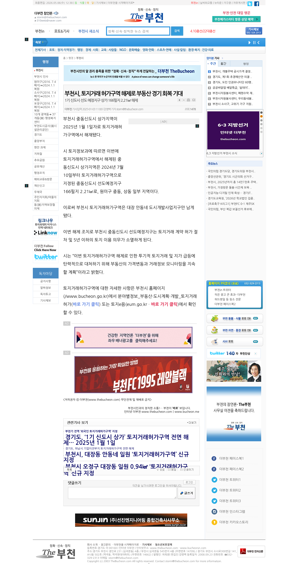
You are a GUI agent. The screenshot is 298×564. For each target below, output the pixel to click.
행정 (80, 49)
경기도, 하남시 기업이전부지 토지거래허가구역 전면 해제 (99, 448)
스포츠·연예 (164, 49)
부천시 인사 (41, 76)
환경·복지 (194, 49)
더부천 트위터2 (230, 490)
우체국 (38, 192)
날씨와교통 (206, 3)
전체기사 (40, 49)
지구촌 (227, 3)
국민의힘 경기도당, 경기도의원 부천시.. (231, 171)
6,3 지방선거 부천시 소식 (222, 153)
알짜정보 (45, 287)
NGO (122, 49)
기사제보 (101, 3)
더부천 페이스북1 (231, 458)
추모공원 (39, 160)
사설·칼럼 (179, 49)
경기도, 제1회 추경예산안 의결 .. (230, 77)
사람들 (112, 49)
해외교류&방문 (43, 179)
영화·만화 (148, 49)
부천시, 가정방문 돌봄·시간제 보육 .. (230, 187)
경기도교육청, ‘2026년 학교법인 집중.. (231, 198)
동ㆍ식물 (80, 3)
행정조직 (39, 173)
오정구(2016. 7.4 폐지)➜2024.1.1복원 (45, 107)
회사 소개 (92, 544)
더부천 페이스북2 (225, 304)
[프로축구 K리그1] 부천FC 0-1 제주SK (231, 203)
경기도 (38, 134)
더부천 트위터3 (230, 501)
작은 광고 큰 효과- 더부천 (230, 294)
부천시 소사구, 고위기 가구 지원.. (230, 104)
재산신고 (39, 185)
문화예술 (134, 49)
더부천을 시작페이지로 (121, 2)
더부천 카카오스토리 (233, 522)
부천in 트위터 (223, 290)
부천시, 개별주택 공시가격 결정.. (230, 71)
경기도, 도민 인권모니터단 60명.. (230, 82)
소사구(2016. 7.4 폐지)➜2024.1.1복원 (45, 96)
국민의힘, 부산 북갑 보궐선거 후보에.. (231, 209)
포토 (52, 49)
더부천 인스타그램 (232, 511)
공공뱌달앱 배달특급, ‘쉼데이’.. (229, 87)
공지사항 (45, 281)
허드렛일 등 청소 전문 (228, 299)
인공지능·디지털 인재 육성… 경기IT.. (230, 193)
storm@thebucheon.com (129, 109)
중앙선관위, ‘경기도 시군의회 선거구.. (230, 176)
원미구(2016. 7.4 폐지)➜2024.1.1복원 (45, 85)
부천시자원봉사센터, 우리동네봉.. (230, 98)
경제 (88, 49)
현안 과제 (40, 147)
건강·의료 (207, 49)
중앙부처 (39, 141)
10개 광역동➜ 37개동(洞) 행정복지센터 (45, 118)
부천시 (39, 70)
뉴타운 (218, 3)
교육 (103, 49)
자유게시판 (239, 3)
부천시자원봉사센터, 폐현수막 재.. (231, 93)
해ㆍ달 (90, 3)
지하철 (38, 153)
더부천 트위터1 (230, 479)
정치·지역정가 (66, 49)
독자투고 (45, 294)
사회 (95, 49)
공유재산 (39, 166)
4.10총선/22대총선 (202, 31)
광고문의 (106, 544)
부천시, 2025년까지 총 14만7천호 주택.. (233, 182)
